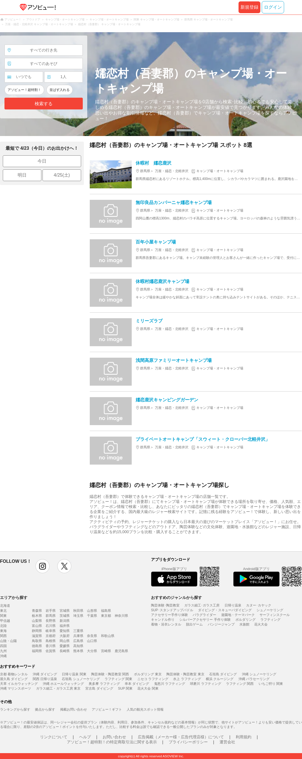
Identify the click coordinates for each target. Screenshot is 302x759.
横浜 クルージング (219, 679)
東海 (3, 631)
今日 (41, 161)
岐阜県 (51, 631)
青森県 (37, 611)
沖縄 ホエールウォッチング (63, 684)
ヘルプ (85, 737)
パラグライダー (204, 615)
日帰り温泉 (233, 605)
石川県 (51, 626)
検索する (44, 103)
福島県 (106, 611)
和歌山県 (107, 636)
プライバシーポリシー (188, 742)
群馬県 (51, 616)
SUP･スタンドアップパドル (172, 610)
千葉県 (92, 616)
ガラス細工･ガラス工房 (202, 605)
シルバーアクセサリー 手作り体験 (204, 620)
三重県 (78, 631)
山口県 (92, 641)
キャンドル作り (162, 620)
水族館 (244, 624)
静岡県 (37, 631)
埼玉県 (78, 616)
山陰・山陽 (8, 641)
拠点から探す (45, 709)
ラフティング (270, 620)
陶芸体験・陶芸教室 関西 (110, 674)
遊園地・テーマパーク (238, 615)
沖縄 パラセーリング (254, 679)
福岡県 (37, 651)
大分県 (92, 651)
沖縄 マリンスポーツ (15, 688)
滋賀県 (37, 636)
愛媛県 (65, 646)
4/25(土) (62, 175)
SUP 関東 (125, 688)
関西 (3, 636)
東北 (3, 611)
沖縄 (3, 656)
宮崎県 (106, 651)
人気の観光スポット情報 (145, 709)
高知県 (78, 646)
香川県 (51, 646)
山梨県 (37, 621)
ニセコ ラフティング (152, 679)
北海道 (5, 606)
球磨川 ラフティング (205, 684)
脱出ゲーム (194, 624)
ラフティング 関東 (118, 679)
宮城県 (65, 611)
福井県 (65, 626)
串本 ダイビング (137, 684)
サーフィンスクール (274, 615)
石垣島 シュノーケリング (81, 679)
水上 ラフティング (187, 679)
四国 (3, 646)
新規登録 (249, 7)
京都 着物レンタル (14, 674)
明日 (22, 175)
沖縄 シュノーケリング (259, 674)
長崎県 (65, 651)
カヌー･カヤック (258, 605)
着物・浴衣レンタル (166, 624)
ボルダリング (245, 620)
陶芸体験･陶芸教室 (165, 605)
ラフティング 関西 (240, 684)
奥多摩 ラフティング (104, 684)
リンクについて (53, 737)
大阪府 (65, 636)
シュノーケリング (269, 610)
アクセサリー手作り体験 (169, 615)
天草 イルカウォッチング (19, 684)
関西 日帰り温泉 (45, 679)
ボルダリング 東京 (148, 674)
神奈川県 (121, 616)
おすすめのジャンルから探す (176, 597)
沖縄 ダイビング (45, 674)
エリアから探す (13, 597)
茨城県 (65, 616)
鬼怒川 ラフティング (169, 684)
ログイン (273, 7)
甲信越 (5, 621)
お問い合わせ (114, 737)
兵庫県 (78, 636)
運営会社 (227, 742)
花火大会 (261, 624)
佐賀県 (51, 651)
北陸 (3, 626)
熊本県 (78, 651)
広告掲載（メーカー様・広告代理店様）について (181, 737)
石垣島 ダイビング (223, 674)
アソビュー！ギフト (107, 709)
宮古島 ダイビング (99, 688)
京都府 (51, 636)
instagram (42, 566)
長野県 (51, 621)
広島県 (78, 641)
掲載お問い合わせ (73, 709)
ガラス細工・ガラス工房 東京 (58, 688)
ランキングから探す (15, 709)
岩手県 (51, 611)
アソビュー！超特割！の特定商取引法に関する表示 (112, 742)
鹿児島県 (121, 651)
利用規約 (243, 737)
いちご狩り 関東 (271, 684)
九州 (3, 651)
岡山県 (65, 641)
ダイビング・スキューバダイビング (225, 610)
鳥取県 (37, 641)
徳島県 (37, 646)
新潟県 (65, 621)
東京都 (106, 616)
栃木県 (37, 616)
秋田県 (78, 611)
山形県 (92, 611)
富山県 (37, 626)
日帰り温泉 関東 (74, 674)
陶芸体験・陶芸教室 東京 (185, 674)
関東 (3, 616)
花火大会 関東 (147, 688)
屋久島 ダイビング (14, 679)
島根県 (51, 641)
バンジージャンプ (221, 624)
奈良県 (92, 636)
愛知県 (65, 631)
